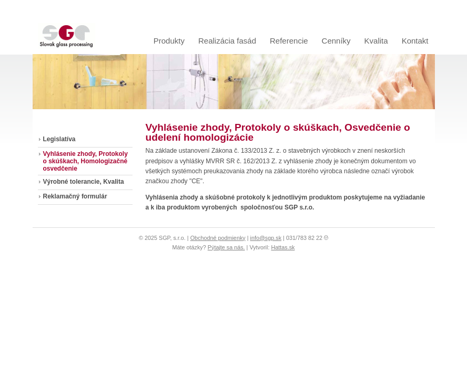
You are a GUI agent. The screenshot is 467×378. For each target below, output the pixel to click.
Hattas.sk (283, 247)
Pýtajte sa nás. (226, 247)
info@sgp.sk (266, 238)
